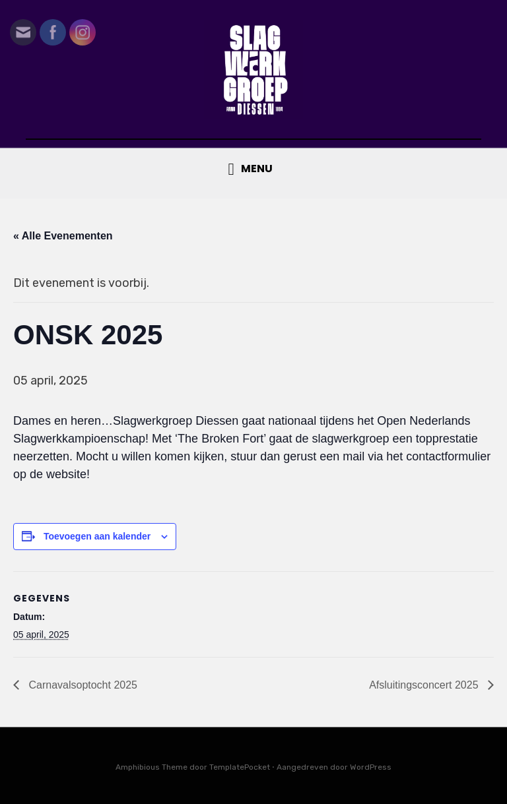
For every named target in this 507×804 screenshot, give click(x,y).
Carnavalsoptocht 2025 (81, 685)
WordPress (370, 767)
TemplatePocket (239, 767)
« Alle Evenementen (63, 235)
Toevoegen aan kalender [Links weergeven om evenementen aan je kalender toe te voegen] (97, 536)
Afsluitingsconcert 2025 (425, 685)
